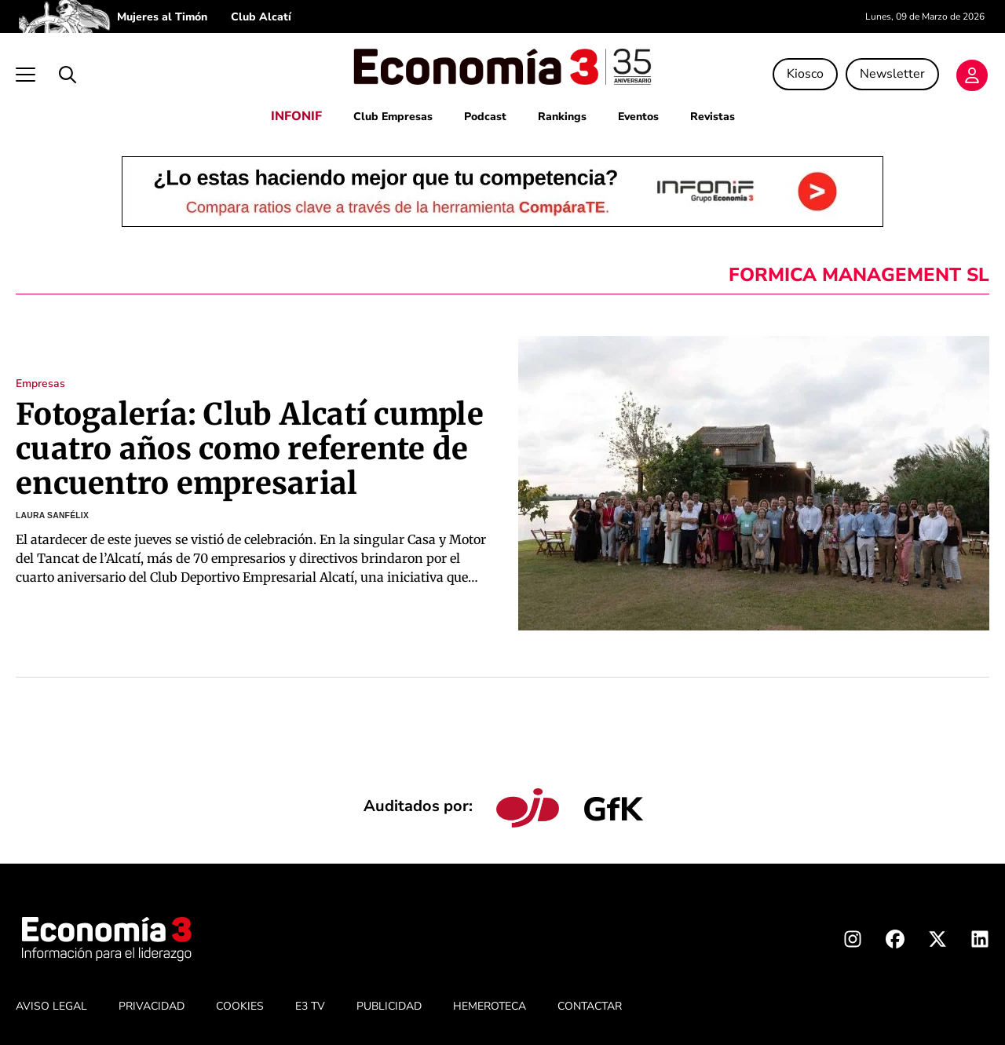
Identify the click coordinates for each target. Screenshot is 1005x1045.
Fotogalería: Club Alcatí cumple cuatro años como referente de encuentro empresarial (250, 449)
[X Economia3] (937, 942)
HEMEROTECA (489, 1006)
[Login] (972, 75)
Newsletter (892, 73)
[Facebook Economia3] (895, 942)
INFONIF (296, 116)
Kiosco (805, 73)
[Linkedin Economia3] (979, 942)
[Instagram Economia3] (852, 942)
